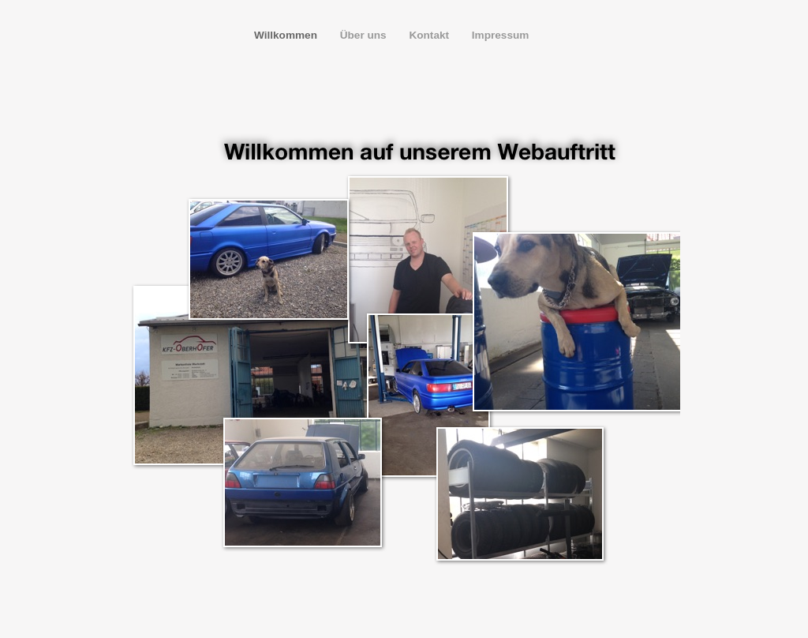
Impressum (500, 35)
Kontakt (430, 35)
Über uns (365, 35)
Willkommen (287, 35)
